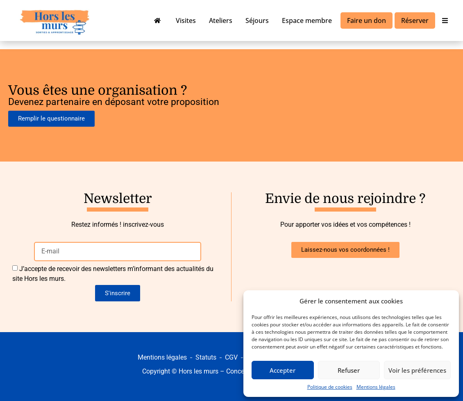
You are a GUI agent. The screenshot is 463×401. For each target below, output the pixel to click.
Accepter (282, 370)
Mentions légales (375, 386)
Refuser (349, 370)
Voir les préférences (417, 370)
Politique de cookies (329, 386)
